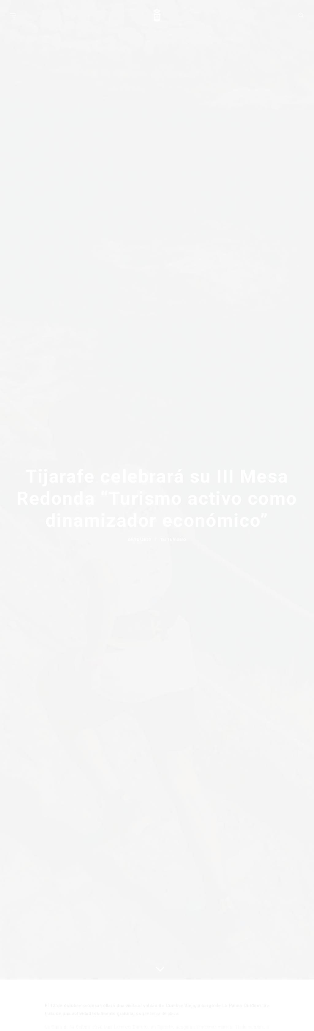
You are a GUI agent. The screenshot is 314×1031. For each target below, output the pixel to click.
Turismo (176, 543)
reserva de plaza (161, 1013)
